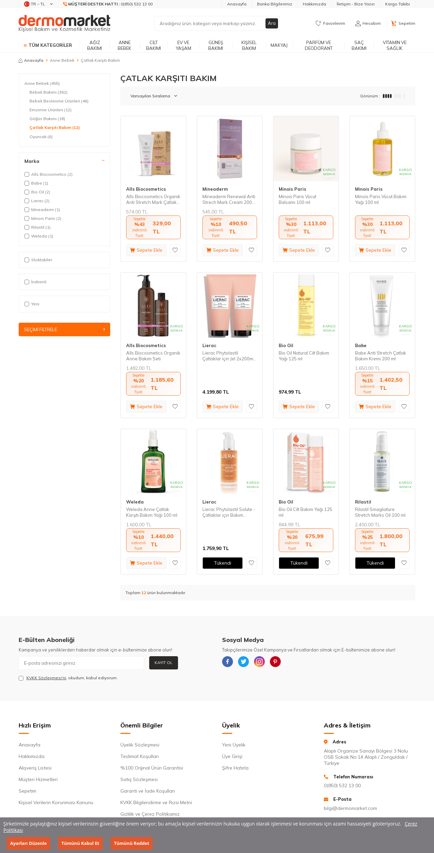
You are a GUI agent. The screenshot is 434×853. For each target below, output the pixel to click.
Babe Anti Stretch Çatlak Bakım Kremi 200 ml (380, 355)
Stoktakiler (38, 259)
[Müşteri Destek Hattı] (108, 4)
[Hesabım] (368, 23)
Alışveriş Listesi (35, 768)
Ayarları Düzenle (28, 843)
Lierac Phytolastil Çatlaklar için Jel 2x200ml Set (228, 356)
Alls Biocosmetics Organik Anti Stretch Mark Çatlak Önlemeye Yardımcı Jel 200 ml (153, 199)
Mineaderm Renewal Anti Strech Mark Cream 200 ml (228, 199)
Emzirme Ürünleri (50, 110)
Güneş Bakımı (215, 45)
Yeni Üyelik (233, 745)
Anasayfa (236, 3)
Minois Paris (292, 189)
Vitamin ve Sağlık (395, 45)
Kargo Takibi (397, 3)
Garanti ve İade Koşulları (147, 791)
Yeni (31, 303)
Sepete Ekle (146, 250)
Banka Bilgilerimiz (274, 3)
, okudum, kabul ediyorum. (68, 678)
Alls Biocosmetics (146, 189)
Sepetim (27, 791)
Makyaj (279, 45)
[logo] (64, 23)
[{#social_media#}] (229, 663)
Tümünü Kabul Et (80, 843)
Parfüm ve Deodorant (319, 45)
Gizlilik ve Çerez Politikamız (150, 814)
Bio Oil (286, 345)
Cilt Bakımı (153, 45)
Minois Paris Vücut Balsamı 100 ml (297, 199)
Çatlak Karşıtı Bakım (54, 127)
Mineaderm (215, 189)
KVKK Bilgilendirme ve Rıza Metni (156, 802)
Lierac (209, 345)
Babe (361, 345)
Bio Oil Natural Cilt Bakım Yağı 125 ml (304, 355)
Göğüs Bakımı (47, 118)
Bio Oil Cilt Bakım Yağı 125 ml (305, 512)
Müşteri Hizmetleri (38, 779)
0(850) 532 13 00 (342, 785)
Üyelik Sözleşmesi (139, 745)
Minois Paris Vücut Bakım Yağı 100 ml (381, 199)
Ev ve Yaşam (183, 45)
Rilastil (363, 502)
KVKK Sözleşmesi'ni (46, 677)
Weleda (135, 502)
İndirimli (35, 281)
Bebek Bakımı (48, 92)
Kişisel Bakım (249, 45)
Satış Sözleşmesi (139, 779)
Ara (272, 23)
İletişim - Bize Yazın (356, 3)
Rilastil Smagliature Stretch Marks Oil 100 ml (380, 512)
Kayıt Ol (164, 662)
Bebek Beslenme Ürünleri (58, 101)
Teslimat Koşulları (139, 756)
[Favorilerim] (330, 23)
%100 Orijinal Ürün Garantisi (151, 768)
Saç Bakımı (359, 45)
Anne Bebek (124, 45)
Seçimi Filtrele (64, 330)
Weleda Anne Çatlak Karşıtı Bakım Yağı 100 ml (151, 512)
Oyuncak (41, 136)
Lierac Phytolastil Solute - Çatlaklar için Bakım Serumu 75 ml (228, 512)
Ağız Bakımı (94, 45)
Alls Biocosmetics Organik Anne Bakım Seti (153, 355)
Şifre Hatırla (235, 768)
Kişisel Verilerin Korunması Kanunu (56, 802)
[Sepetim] (403, 23)
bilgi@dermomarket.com (350, 808)
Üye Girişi (232, 756)
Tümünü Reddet (131, 843)
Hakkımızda (314, 3)
